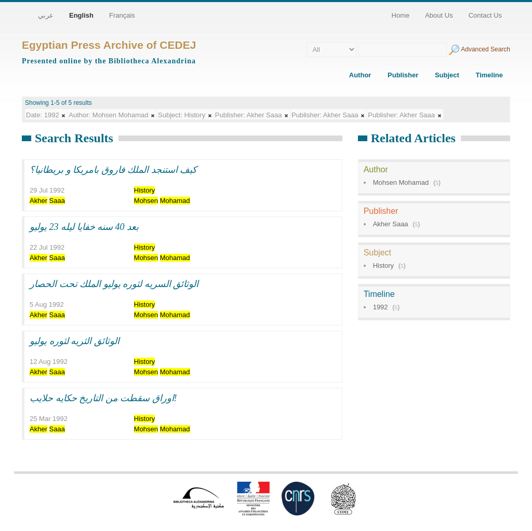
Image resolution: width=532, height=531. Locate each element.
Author (360, 75)
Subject (447, 75)
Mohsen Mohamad (401, 182)
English (81, 15)
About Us (439, 15)
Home (401, 15)
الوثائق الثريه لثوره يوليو (74, 341)
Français (122, 15)
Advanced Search (485, 49)
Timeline (489, 75)
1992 (380, 307)
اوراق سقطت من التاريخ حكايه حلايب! (103, 398)
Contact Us (485, 15)
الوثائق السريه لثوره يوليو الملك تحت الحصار (114, 284)
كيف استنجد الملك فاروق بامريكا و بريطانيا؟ (113, 170)
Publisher (403, 75)
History (383, 265)
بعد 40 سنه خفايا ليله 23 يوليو (84, 227)
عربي (46, 15)
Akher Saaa (390, 224)
